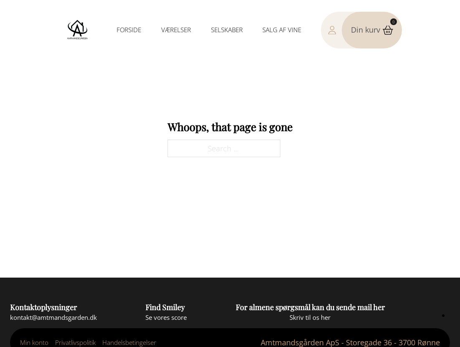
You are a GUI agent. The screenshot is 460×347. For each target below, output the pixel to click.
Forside (129, 30)
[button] (372, 30)
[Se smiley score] (166, 317)
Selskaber (227, 30)
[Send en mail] (53, 317)
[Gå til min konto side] (339, 30)
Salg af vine (281, 30)
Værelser (176, 30)
